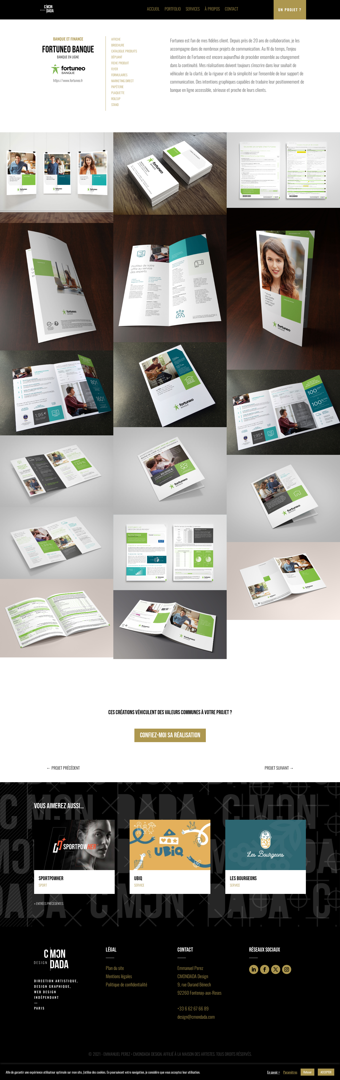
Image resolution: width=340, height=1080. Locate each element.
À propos (212, 9)
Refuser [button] (307, 1072)
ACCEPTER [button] (326, 1072)
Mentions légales (119, 976)
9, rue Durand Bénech (194, 984)
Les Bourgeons (243, 878)
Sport (43, 884)
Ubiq (138, 878)
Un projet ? (290, 9)
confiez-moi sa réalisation (170, 735)
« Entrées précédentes (48, 903)
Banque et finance (68, 39)
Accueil (153, 9)
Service (139, 884)
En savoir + (273, 1072)
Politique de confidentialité (126, 984)
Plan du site (115, 967)
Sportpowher (51, 878)
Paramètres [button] (290, 1072)
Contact (231, 9)
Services (193, 9)
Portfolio (173, 9)
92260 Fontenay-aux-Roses (199, 992)
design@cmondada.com (196, 1016)
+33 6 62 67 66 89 (193, 1008)
